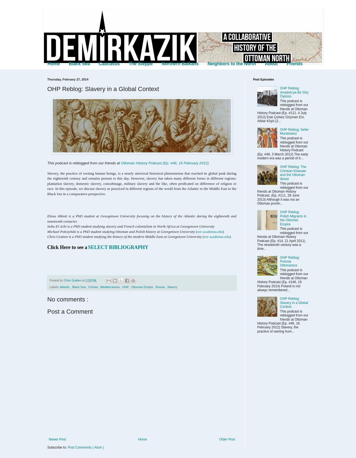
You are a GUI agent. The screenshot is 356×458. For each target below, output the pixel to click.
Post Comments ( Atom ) (86, 447)
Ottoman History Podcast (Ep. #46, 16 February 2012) (165, 163)
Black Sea (79, 63)
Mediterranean (110, 287)
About (271, 63)
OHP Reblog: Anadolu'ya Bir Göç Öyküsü (294, 92)
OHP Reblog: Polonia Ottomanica (290, 262)
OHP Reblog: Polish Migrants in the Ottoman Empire (293, 218)
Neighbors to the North (231, 63)
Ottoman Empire (142, 287)
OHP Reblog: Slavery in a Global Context (294, 303)
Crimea (93, 287)
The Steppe (141, 63)
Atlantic (65, 287)
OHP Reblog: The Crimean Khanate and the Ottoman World (293, 173)
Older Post (227, 439)
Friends (295, 63)
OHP (126, 287)
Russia (161, 287)
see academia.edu (210, 232)
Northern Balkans (180, 63)
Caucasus (109, 63)
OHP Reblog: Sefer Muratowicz (294, 131)
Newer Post (57, 439)
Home (54, 63)
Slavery (172, 287)
